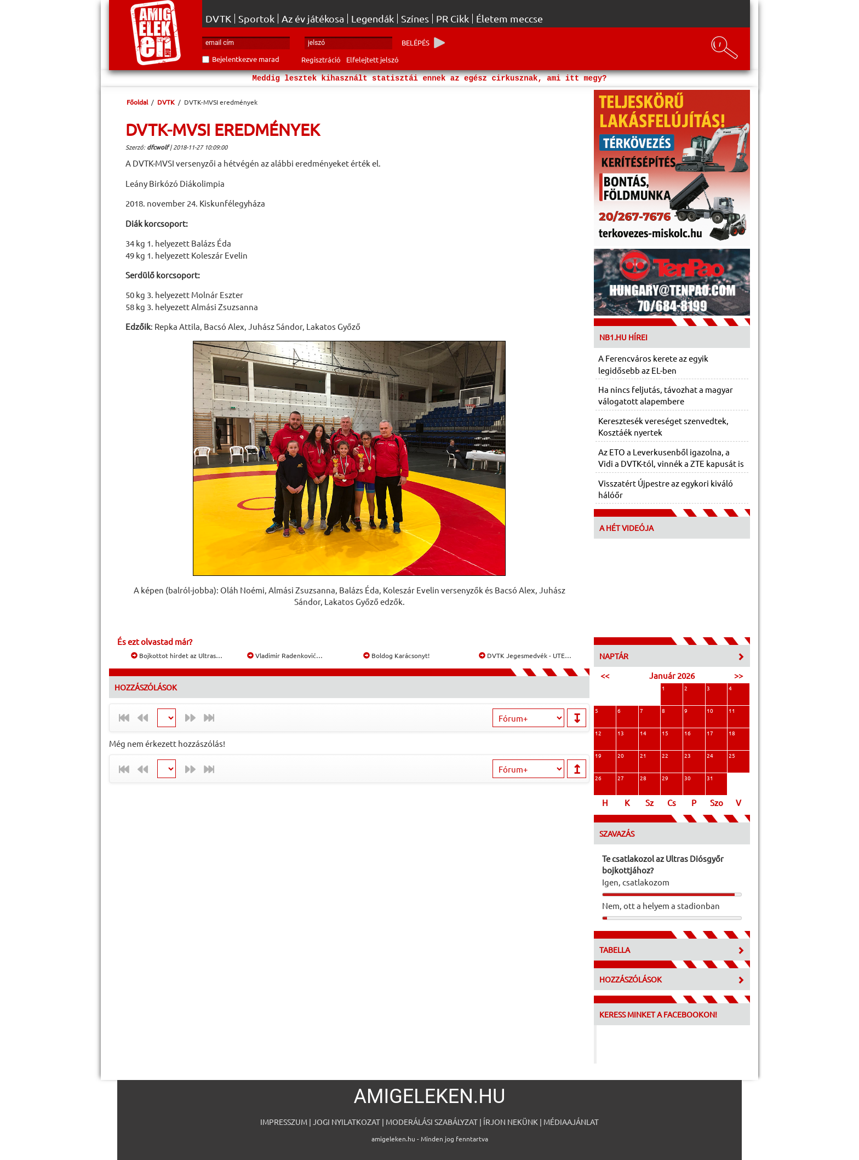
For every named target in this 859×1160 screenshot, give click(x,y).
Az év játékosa (313, 19)
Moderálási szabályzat (432, 1122)
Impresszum (283, 1122)
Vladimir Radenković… (285, 655)
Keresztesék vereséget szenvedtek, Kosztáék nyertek (663, 426)
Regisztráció (321, 59)
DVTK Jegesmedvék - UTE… (525, 655)
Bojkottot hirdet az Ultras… (176, 655)
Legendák (372, 19)
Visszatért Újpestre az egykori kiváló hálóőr (665, 489)
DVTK (218, 19)
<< (604, 675)
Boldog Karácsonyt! (396, 655)
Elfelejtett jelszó (372, 59)
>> (738, 675)
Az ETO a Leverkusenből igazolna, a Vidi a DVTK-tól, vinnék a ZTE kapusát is (671, 457)
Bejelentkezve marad (245, 59)
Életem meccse (509, 19)
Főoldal (137, 102)
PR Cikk (452, 19)
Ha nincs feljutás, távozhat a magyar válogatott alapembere (665, 395)
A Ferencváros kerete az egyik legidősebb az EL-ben (653, 364)
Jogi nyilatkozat (346, 1122)
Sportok (256, 19)
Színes (415, 19)
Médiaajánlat (571, 1122)
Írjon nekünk (510, 1122)
